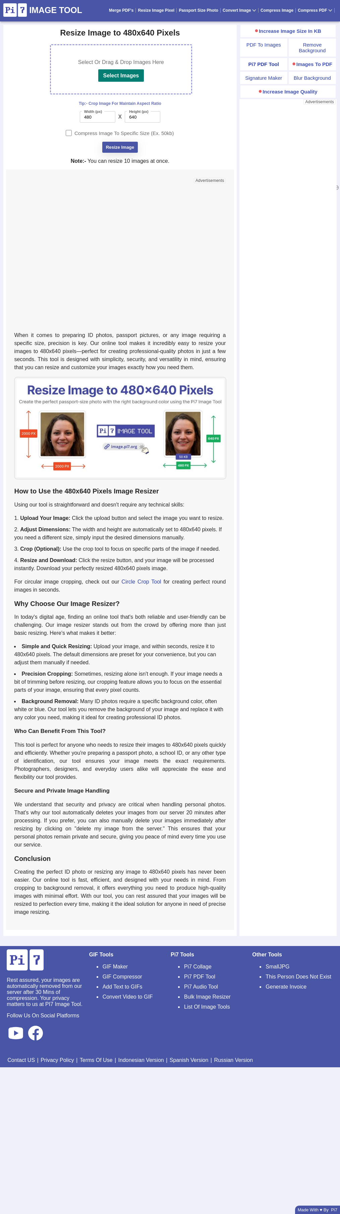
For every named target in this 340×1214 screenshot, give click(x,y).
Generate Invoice (286, 987)
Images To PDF (314, 64)
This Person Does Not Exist (298, 977)
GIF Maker (115, 966)
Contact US (21, 1060)
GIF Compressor (122, 977)
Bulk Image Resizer (207, 997)
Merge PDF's (121, 10)
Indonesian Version (141, 1060)
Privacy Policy (57, 1060)
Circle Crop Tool (141, 582)
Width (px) (93, 112)
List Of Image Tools (207, 1007)
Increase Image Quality (290, 91)
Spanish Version (189, 1060)
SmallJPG (277, 966)
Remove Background (312, 47)
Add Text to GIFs (123, 987)
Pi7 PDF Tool (199, 977)
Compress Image (277, 10)
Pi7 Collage (198, 966)
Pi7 (334, 1209)
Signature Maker (263, 78)
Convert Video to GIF (128, 997)
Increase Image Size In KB (290, 31)
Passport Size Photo (198, 10)
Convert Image (239, 10)
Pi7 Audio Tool (201, 987)
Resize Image (120, 147)
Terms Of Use (96, 1060)
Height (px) (138, 112)
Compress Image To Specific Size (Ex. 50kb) (124, 133)
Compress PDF (315, 10)
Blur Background (312, 78)
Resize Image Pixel (156, 10)
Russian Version (233, 1060)
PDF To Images (263, 45)
